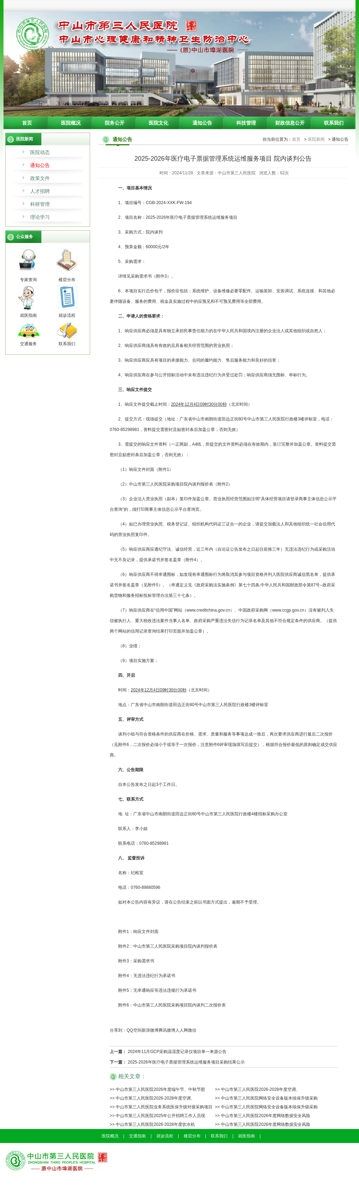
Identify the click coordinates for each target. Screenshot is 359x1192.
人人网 (181, 1030)
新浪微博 (150, 1030)
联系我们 (334, 123)
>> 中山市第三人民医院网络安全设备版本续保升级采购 (266, 1098)
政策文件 (40, 178)
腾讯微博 (166, 1030)
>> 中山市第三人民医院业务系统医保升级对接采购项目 (161, 1106)
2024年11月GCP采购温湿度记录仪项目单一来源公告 (177, 1051)
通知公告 (202, 123)
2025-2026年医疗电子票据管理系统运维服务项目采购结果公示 (186, 1062)
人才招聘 (40, 191)
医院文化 (158, 123)
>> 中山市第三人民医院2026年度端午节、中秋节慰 (157, 1089)
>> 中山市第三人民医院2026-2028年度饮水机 (152, 1124)
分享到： (118, 1030)
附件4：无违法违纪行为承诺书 (146, 975)
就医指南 (246, 1136)
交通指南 (137, 1136)
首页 (27, 123)
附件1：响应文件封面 (138, 931)
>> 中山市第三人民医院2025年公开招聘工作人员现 (157, 1115)
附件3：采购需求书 (136, 961)
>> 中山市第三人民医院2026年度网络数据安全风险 (262, 1115)
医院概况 (71, 123)
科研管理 (40, 204)
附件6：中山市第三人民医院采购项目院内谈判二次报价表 (172, 1005)
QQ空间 (134, 1030)
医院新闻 (316, 139)
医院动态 (40, 152)
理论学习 (40, 217)
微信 (192, 1030)
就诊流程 (164, 1136)
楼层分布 (192, 1136)
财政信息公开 (290, 123)
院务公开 (114, 123)
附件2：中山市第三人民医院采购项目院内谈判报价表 (167, 946)
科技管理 (246, 123)
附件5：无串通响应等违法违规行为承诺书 (157, 990)
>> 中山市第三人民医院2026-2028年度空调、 (257, 1089)
